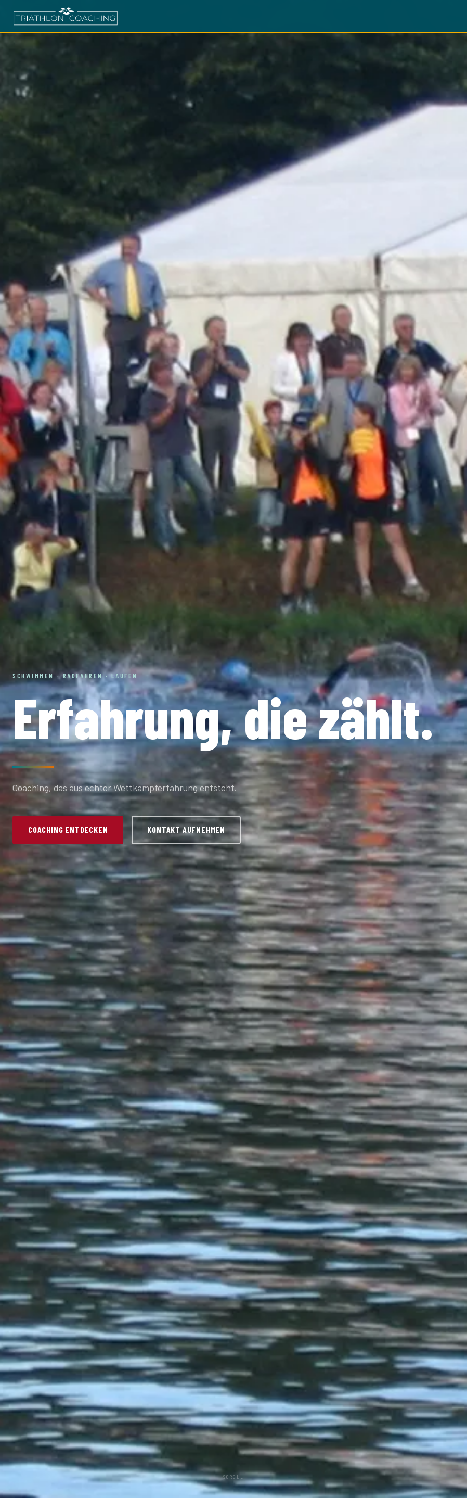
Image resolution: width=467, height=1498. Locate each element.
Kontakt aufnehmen (186, 829)
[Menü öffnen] (447, 16)
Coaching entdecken (68, 829)
